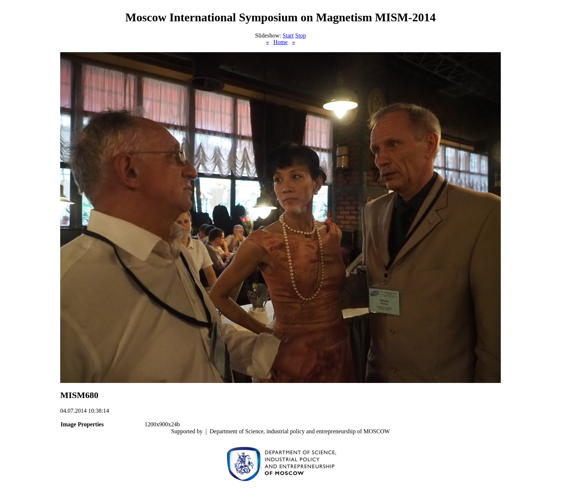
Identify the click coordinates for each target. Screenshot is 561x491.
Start (288, 35)
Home (280, 42)
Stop (300, 35)
